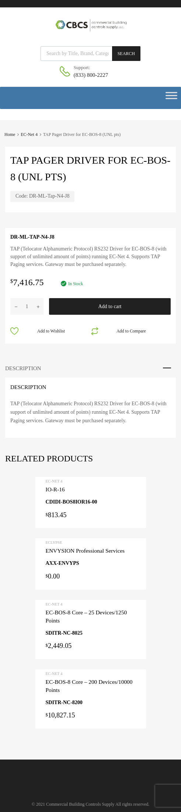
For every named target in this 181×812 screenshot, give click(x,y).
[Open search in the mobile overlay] (90, 53)
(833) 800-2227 (91, 75)
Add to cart (110, 306)
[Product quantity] (26, 306)
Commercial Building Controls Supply (80, 804)
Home (9, 134)
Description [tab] (23, 368)
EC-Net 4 (29, 134)
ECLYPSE (54, 542)
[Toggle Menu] (171, 98)
